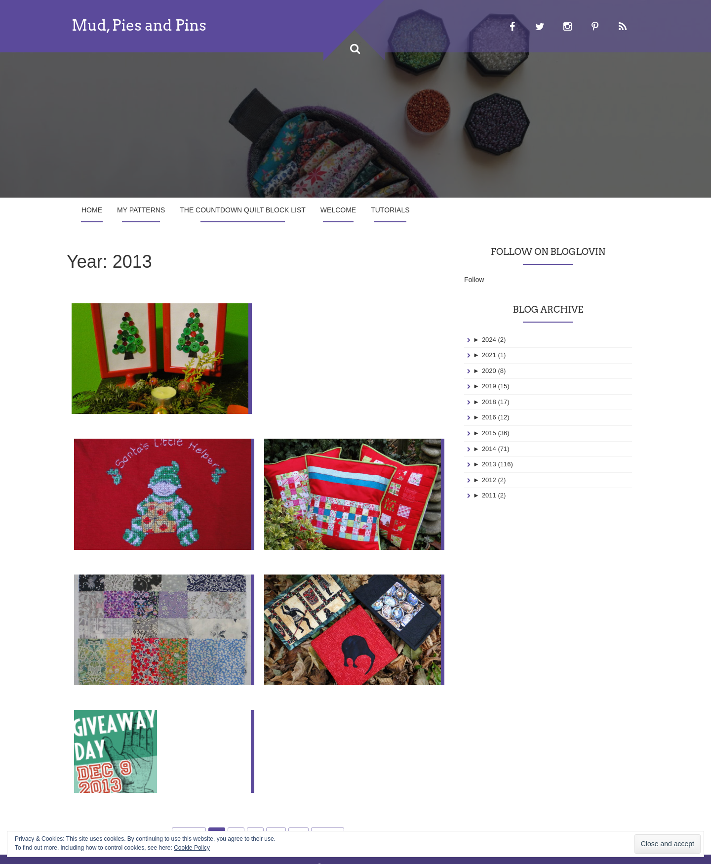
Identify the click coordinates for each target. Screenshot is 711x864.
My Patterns (141, 210)
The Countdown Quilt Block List (243, 210)
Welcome (338, 210)
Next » (327, 820)
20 (299, 820)
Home (91, 210)
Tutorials (390, 210)
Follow (474, 280)
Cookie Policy (192, 847)
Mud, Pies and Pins (139, 25)
